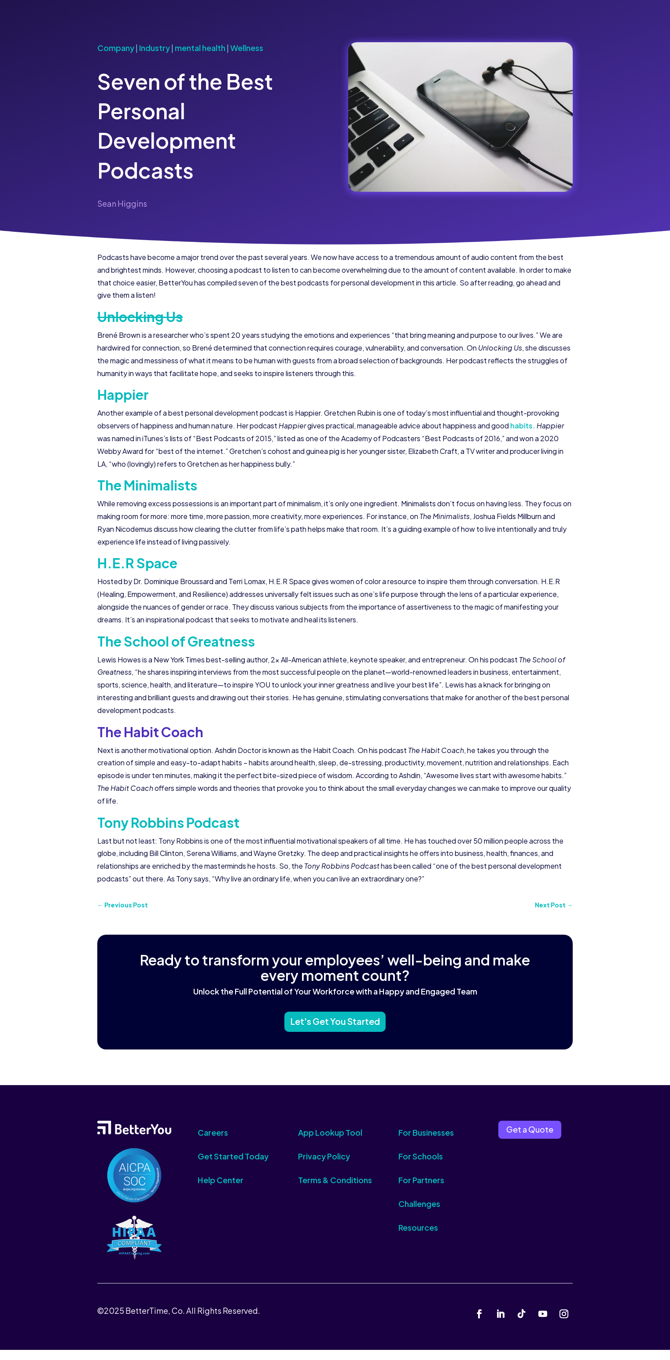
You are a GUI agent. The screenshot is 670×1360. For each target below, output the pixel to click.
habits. (522, 425)
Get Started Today (233, 1166)
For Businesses (426, 1142)
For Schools (420, 1166)
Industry (154, 48)
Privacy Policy (324, 1166)
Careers (213, 1142)
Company (115, 48)
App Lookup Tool (330, 1142)
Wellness (246, 48)
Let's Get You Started (335, 1029)
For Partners (421, 1190)
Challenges (419, 1214)
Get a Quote (529, 1140)
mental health (200, 48)
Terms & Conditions (335, 1190)
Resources (418, 1237)
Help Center (220, 1190)
